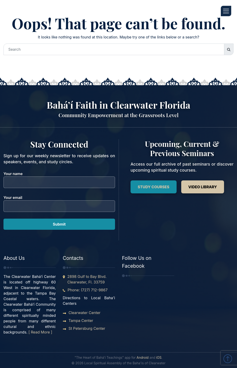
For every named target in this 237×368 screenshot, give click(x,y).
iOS (159, 357)
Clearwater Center (84, 312)
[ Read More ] (40, 332)
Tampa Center (81, 320)
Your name (59, 178)
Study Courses (153, 187)
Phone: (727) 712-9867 (88, 290)
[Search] (113, 49)
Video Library (202, 187)
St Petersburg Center (87, 328)
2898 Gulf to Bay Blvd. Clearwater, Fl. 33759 (86, 279)
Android (143, 357)
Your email (59, 201)
